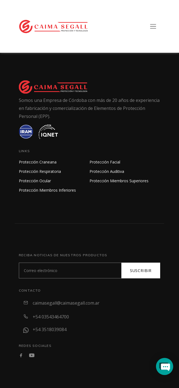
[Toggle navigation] (153, 26)
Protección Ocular (35, 180)
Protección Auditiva (107, 171)
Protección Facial (105, 162)
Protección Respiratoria (40, 171)
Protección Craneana (38, 162)
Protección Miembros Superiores (119, 180)
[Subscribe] (70, 270)
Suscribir (141, 270)
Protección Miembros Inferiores (47, 190)
